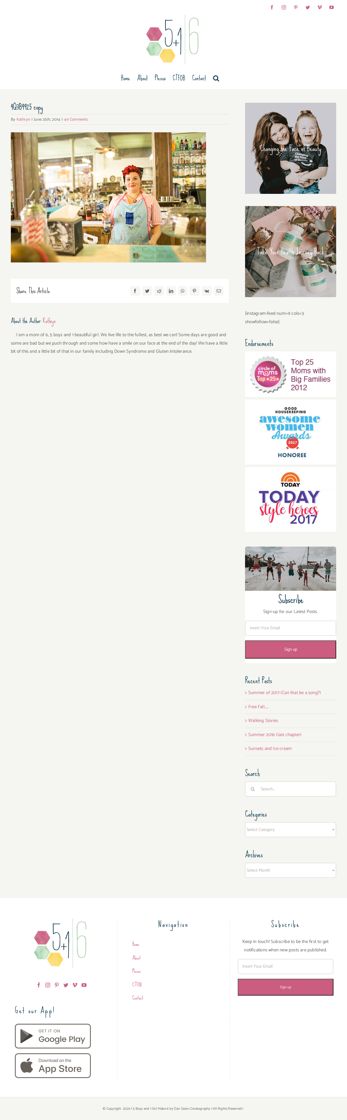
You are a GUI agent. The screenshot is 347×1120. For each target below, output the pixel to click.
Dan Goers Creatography (192, 1109)
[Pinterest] (56, 985)
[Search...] (290, 789)
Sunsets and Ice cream (270, 748)
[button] (216, 78)
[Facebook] (38, 985)
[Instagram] (47, 985)
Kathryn (23, 119)
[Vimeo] (74, 985)
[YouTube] (84, 985)
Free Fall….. (258, 707)
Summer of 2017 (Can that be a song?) (284, 693)
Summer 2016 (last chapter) (274, 735)
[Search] (252, 789)
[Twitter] (65, 985)
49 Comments (76, 119)
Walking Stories (263, 720)
